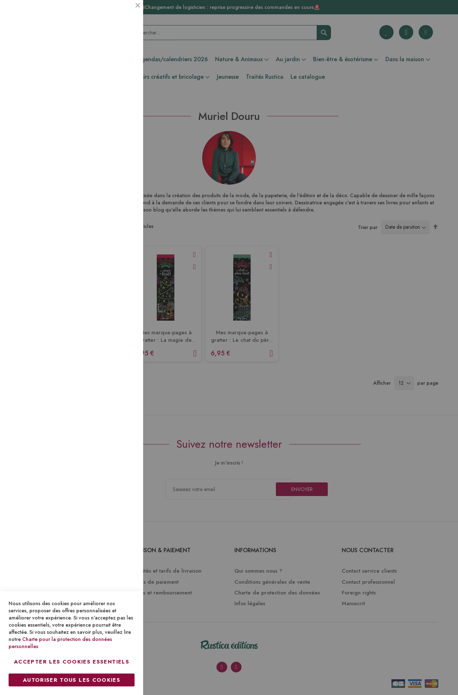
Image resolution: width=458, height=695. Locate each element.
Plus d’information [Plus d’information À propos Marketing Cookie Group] (113, 218)
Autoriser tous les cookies (71, 680)
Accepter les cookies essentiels (71, 662)
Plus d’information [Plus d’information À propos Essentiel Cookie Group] (113, 66)
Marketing (123, 173)
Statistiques (123, 97)
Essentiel (123, 14)
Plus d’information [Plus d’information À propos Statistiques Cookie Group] (113, 142)
